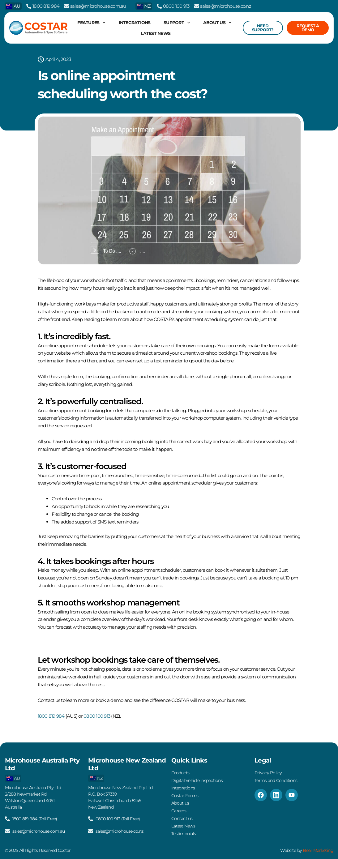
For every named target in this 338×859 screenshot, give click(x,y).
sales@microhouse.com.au (98, 6)
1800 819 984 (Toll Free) (34, 818)
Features (91, 22)
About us (217, 22)
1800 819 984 (45, 6)
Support (177, 22)
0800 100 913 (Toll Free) (118, 818)
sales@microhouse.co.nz (225, 6)
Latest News (155, 33)
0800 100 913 (176, 6)
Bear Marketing (318, 850)
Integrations (135, 22)
